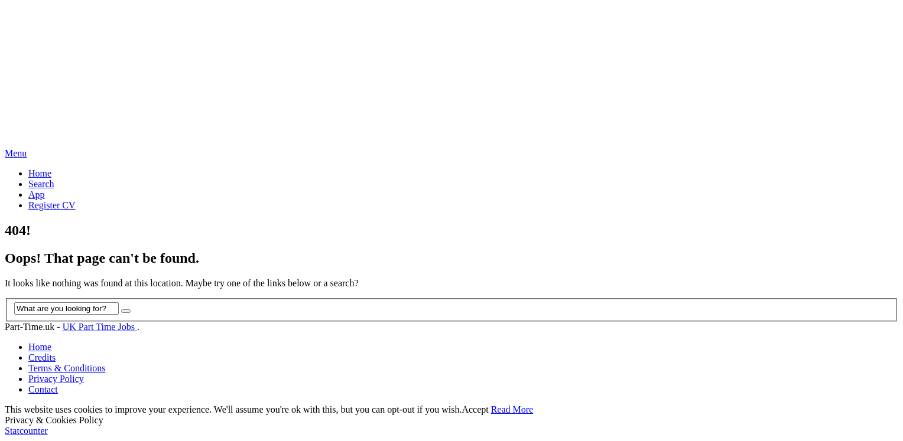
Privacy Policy (56, 379)
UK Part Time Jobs (100, 327)
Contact (43, 389)
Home (39, 173)
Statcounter (26, 431)
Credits (42, 357)
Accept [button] (475, 409)
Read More (512, 409)
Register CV (52, 205)
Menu (16, 153)
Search (41, 184)
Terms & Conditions (66, 368)
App (36, 195)
